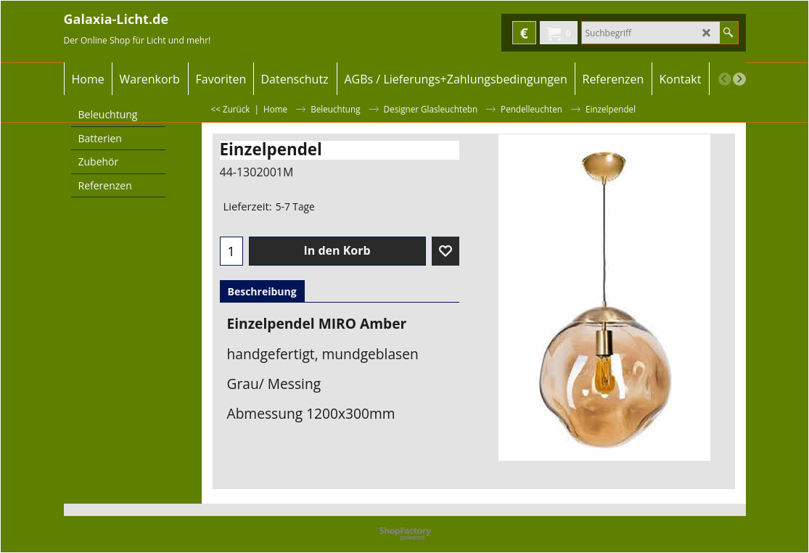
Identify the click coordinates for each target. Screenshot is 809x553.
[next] (739, 79)
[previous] (724, 79)
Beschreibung (262, 291)
